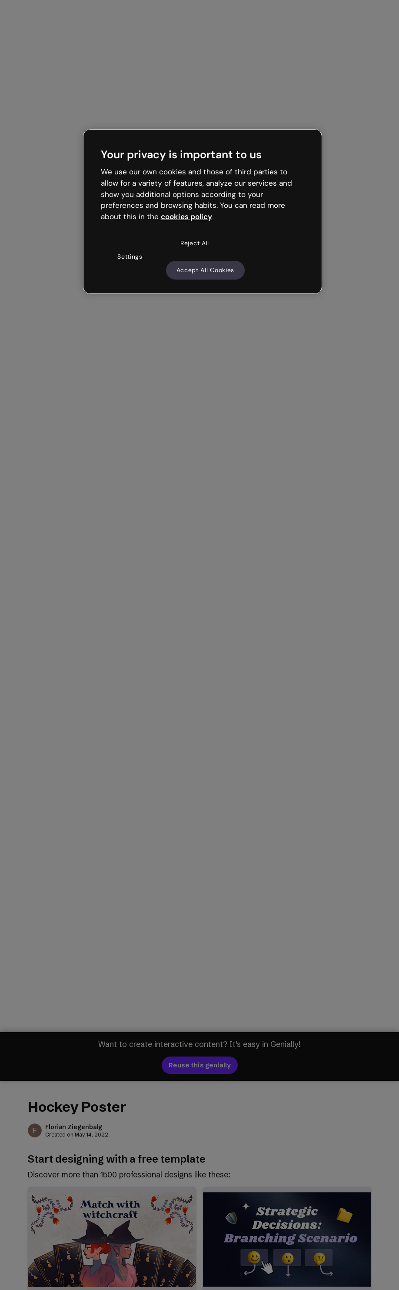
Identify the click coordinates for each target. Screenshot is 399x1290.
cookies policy (186, 216)
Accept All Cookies (205, 270)
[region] (203, 211)
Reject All (194, 243)
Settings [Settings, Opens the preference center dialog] (130, 256)
